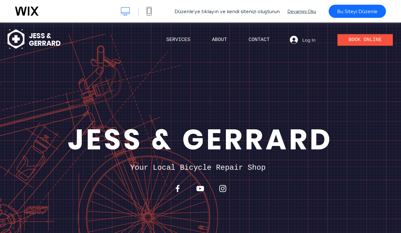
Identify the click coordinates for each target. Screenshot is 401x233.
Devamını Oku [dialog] (301, 11)
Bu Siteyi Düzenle (357, 11)
